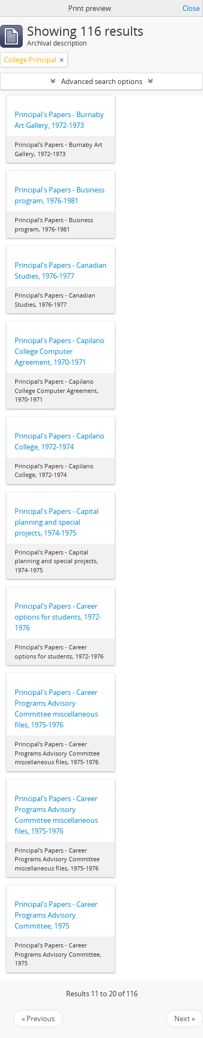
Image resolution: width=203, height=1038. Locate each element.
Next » (184, 1018)
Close (191, 8)
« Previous (38, 1018)
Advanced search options (101, 81)
